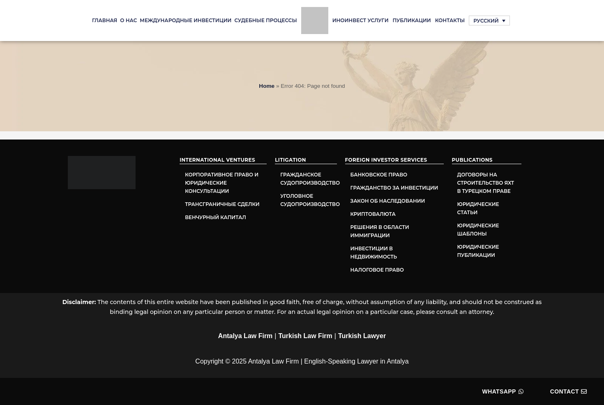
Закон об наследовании (387, 201)
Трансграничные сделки (222, 204)
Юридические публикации (478, 251)
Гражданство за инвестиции (394, 188)
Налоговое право (377, 270)
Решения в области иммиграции (379, 231)
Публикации (412, 20)
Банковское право (379, 175)
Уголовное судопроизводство (308, 200)
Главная (104, 20)
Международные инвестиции (185, 20)
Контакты (450, 20)
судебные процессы (265, 20)
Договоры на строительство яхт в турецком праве (485, 183)
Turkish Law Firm (305, 335)
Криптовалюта (373, 214)
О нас (128, 20)
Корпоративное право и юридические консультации (221, 183)
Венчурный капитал (215, 217)
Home (266, 86)
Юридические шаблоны (478, 229)
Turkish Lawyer (362, 335)
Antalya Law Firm (245, 335)
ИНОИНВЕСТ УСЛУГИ (360, 20)
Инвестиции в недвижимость (373, 252)
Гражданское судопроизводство (308, 179)
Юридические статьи (478, 208)
